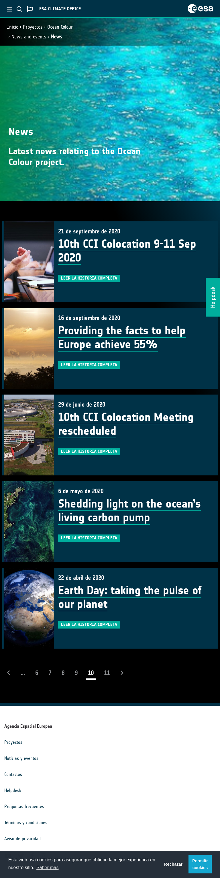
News (56, 37)
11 (107, 673)
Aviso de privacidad (22, 838)
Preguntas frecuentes (24, 806)
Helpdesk (12, 790)
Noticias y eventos (21, 758)
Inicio (12, 27)
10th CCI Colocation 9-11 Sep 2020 (127, 251)
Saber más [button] (47, 867)
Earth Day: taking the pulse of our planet (129, 597)
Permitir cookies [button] (200, 864)
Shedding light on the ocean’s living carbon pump (129, 510)
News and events (28, 37)
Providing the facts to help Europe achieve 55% (122, 337)
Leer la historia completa (89, 278)
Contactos (13, 774)
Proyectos (33, 27)
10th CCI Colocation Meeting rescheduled (126, 424)
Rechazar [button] (173, 864)
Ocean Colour (60, 27)
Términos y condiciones (25, 822)
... (23, 673)
